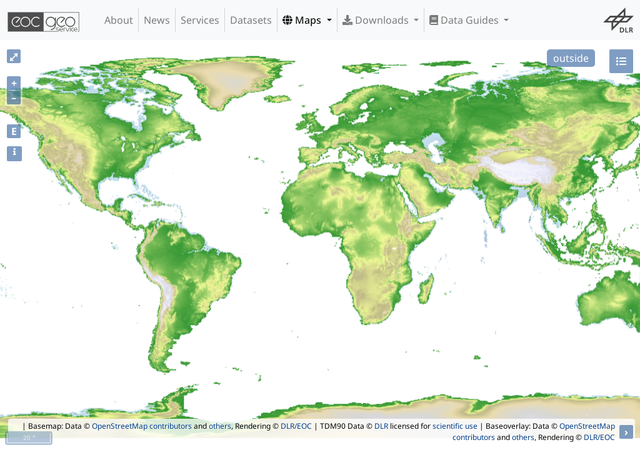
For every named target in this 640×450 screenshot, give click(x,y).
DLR (381, 426)
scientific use (455, 426)
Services (200, 20)
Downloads (376, 20)
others (220, 426)
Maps (303, 20)
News (157, 20)
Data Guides (465, 20)
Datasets (251, 20)
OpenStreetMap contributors (142, 426)
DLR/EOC (296, 426)
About (118, 20)
